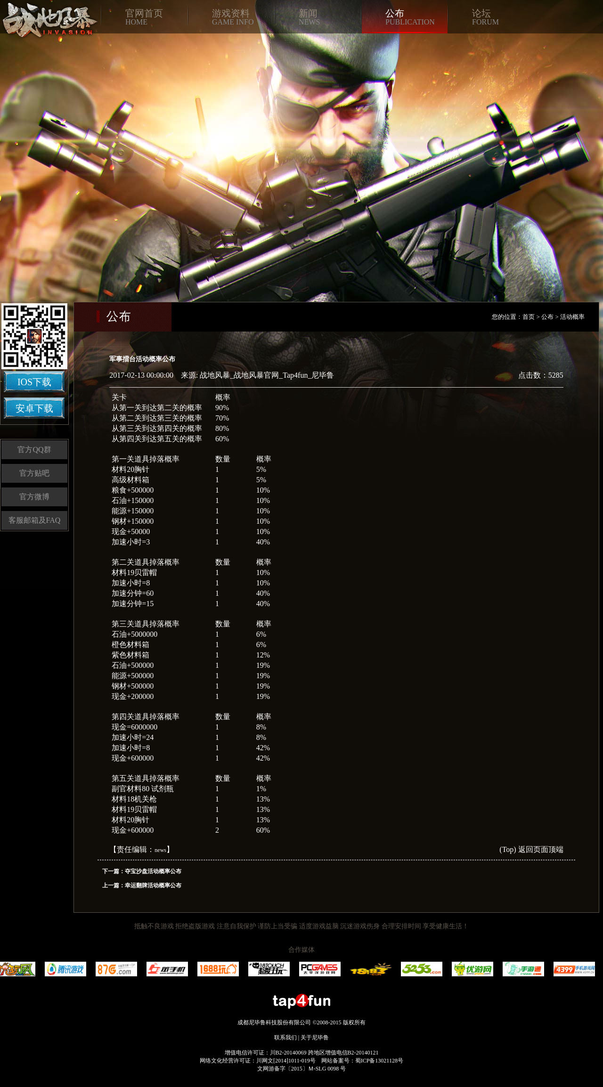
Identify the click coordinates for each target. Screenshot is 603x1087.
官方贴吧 (34, 473)
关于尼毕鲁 (315, 1037)
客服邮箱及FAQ (34, 520)
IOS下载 (34, 382)
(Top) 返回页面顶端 (531, 849)
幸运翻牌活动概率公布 (153, 885)
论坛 (481, 13)
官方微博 (34, 497)
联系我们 (285, 1037)
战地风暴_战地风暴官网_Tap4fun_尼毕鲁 (267, 375)
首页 (528, 316)
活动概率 (572, 316)
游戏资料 (231, 13)
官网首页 (144, 13)
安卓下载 (34, 408)
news (160, 850)
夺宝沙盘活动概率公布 (153, 871)
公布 (394, 13)
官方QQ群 (34, 450)
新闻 (308, 13)
